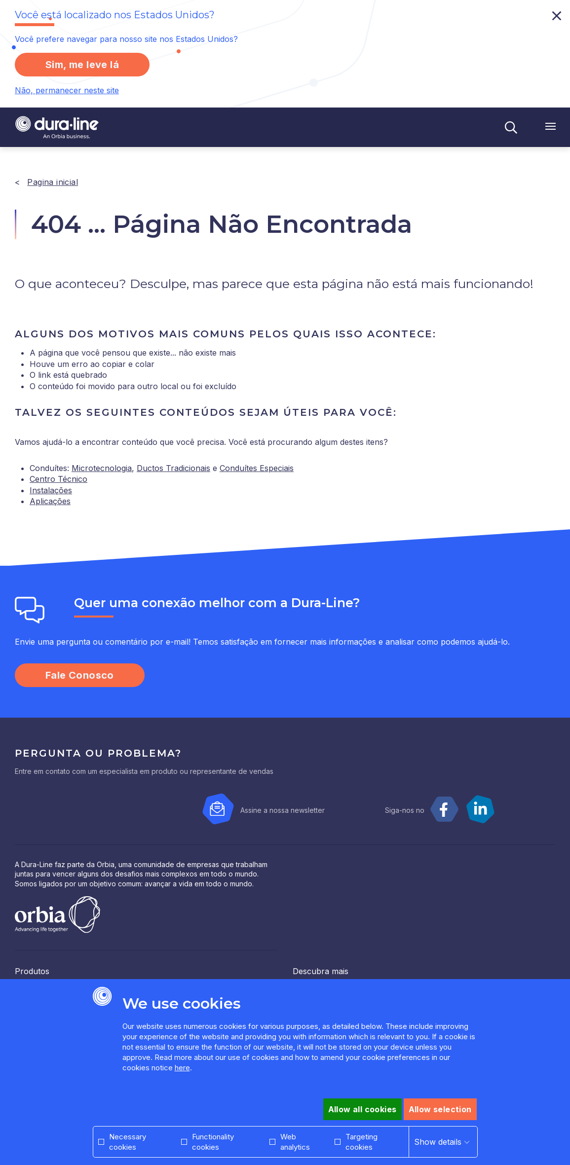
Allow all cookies (362, 1109)
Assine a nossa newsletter (282, 810)
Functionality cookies (213, 1142)
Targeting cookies (361, 1142)
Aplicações (50, 501)
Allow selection (440, 1109)
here (182, 1067)
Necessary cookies (127, 1142)
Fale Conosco (79, 675)
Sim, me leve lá (82, 65)
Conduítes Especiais (257, 468)
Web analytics (295, 1142)
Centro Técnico (58, 479)
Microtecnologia (102, 468)
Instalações (51, 490)
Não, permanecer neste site (67, 90)
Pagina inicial (52, 182)
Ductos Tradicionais (173, 468)
